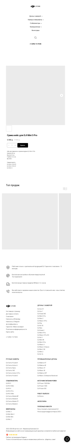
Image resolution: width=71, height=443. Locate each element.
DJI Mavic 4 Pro (42, 321)
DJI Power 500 (41, 388)
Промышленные (35, 27)
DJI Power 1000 (42, 386)
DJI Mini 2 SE (41, 349)
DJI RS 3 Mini (10, 393)
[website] (35, 37)
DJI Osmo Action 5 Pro (13, 373)
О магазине (9, 316)
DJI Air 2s (40, 354)
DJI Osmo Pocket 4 (12, 363)
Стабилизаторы (35, 23)
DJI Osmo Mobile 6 (12, 404)
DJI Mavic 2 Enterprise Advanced (47, 375)
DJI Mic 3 (9, 411)
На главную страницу (13, 311)
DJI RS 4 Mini (10, 386)
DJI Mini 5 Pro (41, 316)
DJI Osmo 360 (10, 370)
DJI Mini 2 (40, 351)
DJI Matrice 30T (42, 373)
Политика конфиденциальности (16, 329)
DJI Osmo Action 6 (12, 365)
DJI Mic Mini (9, 417)
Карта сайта (10, 332)
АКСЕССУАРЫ (41, 401)
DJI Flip (39, 323)
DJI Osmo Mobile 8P (12, 396)
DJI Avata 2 (40, 330)
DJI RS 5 (8, 383)
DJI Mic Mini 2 (10, 414)
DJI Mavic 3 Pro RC (43, 335)
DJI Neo (39, 328)
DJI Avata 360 (41, 313)
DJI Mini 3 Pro (41, 342)
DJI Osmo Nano (11, 368)
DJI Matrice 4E (41, 365)
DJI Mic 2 (9, 419)
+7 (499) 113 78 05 (12, 337)
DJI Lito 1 (40, 311)
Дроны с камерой (35, 16)
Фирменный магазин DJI (30, 429)
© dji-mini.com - (18, 429)
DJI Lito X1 (40, 309)
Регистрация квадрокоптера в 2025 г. (49, 411)
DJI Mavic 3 (40, 344)
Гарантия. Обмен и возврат (15, 327)
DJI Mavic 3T (41, 368)
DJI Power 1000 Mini (43, 383)
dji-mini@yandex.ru (12, 324)
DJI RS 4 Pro (10, 391)
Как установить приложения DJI (47, 409)
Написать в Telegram (13, 321)
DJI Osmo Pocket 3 (12, 375)
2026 (11, 429)
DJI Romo (40, 396)
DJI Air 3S (40, 325)
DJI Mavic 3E (41, 370)
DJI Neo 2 (40, 318)
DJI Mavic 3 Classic (43, 347)
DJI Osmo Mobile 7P (12, 401)
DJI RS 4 (8, 388)
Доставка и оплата (12, 314)
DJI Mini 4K (40, 340)
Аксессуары (35, 30)
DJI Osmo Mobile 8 (12, 399)
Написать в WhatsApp (13, 319)
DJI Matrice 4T (41, 363)
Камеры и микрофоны (35, 19)
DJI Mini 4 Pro (41, 332)
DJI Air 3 (39, 337)
